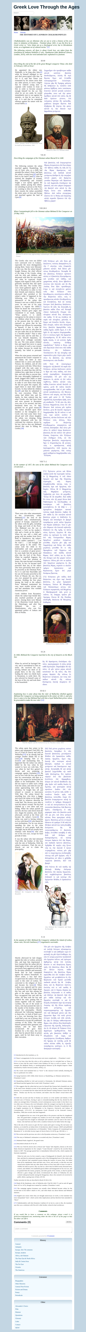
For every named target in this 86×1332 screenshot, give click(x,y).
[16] (29, 821)
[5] (34, 176)
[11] (23, 518)
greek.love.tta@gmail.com (23, 1216)
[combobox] (23, 12)
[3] (26, 103)
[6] (20, 197)
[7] (40, 307)
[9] (40, 408)
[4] (34, 174)
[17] (39, 942)
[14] (20, 759)
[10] (22, 428)
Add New (69, 1221)
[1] (48, 47)
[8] (19, 391)
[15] (38, 773)
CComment (51, 1236)
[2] (41, 72)
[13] (24, 754)
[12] (42, 700)
